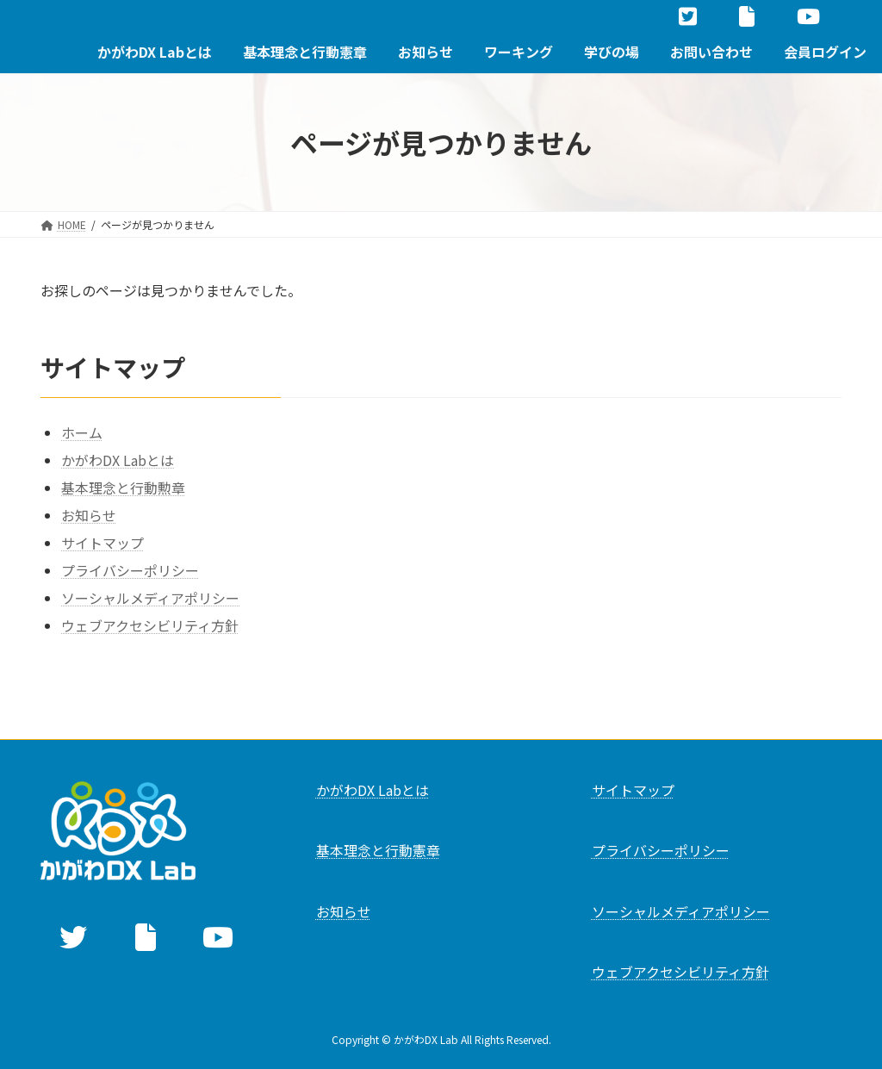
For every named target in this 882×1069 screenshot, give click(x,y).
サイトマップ (102, 542)
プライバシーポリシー (130, 570)
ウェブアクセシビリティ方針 (150, 625)
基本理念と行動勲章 (123, 487)
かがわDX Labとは (117, 460)
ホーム (81, 432)
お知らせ (88, 515)
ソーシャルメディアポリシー (150, 597)
